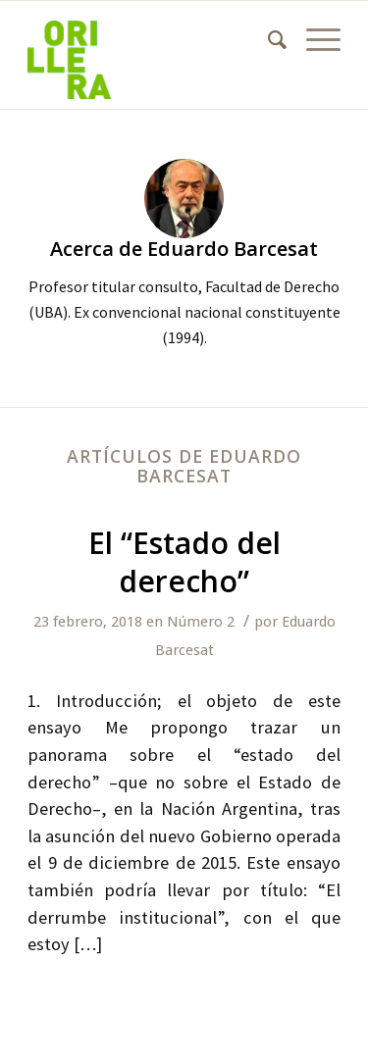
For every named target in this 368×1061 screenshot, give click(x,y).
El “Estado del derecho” (184, 562)
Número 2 (201, 622)
